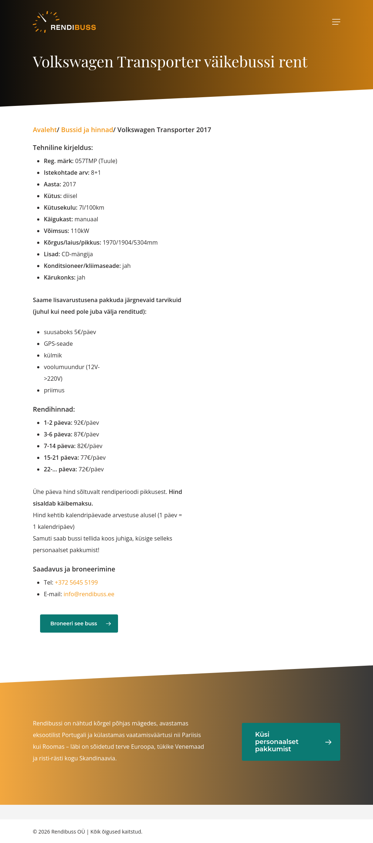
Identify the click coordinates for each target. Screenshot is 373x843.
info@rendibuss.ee (89, 594)
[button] (79, 623)
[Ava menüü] (336, 21)
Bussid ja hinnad (87, 129)
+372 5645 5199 (76, 582)
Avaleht (45, 129)
